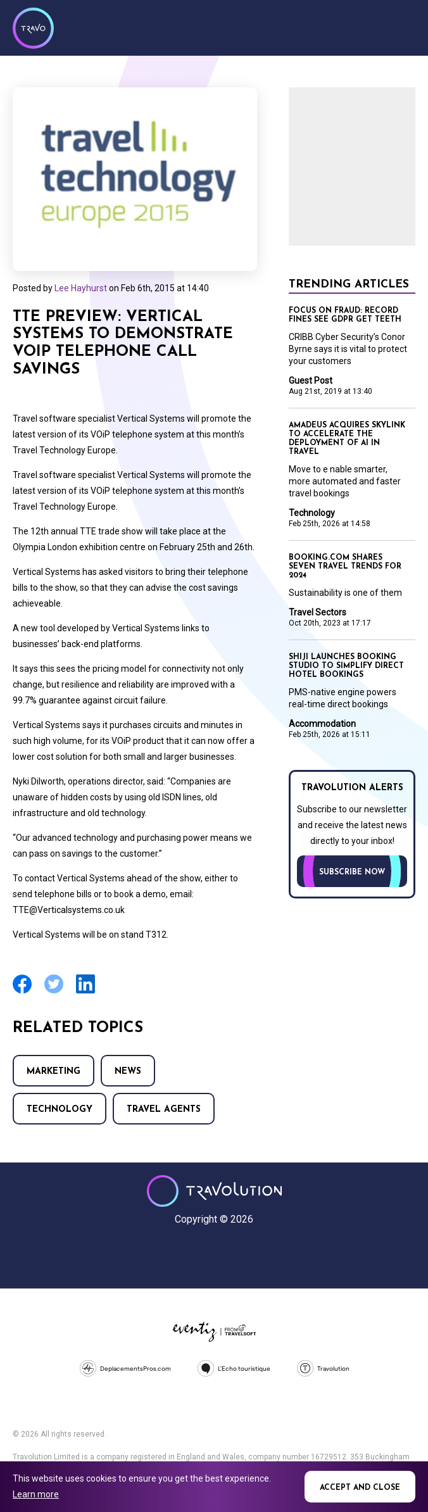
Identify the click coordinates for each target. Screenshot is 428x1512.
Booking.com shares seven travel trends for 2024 (345, 566)
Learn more (36, 1494)
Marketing (53, 1071)
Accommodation (322, 724)
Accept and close (360, 1488)
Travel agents (164, 1109)
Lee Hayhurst (80, 288)
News (128, 1071)
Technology (59, 1109)
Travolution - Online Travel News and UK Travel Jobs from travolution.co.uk (214, 1191)
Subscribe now (352, 872)
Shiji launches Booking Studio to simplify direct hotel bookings (346, 666)
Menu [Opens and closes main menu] (403, 27)
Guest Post (310, 380)
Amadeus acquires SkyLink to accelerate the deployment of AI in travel (347, 439)
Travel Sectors (317, 612)
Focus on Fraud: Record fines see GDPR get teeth (345, 315)
